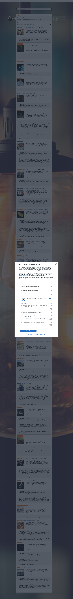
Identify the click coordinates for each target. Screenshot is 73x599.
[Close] (56, 264)
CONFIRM (28, 330)
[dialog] (36, 299)
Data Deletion (30, 334)
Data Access (36, 334)
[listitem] (36, 284)
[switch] (50, 286)
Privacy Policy (42, 334)
